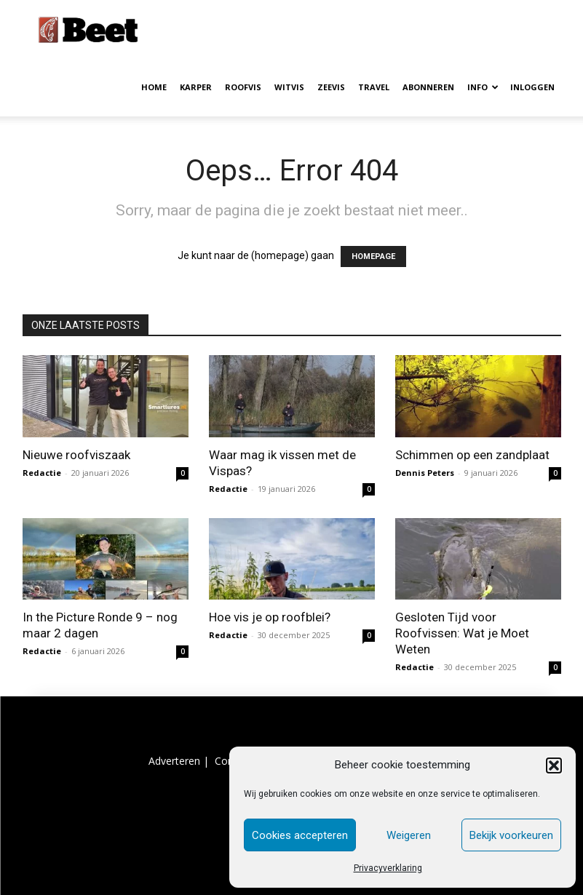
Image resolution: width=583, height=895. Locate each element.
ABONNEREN (428, 86)
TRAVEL (373, 86)
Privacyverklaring (388, 868)
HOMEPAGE (373, 256)
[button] (554, 765)
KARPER (196, 86)
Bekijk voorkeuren (511, 835)
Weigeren (408, 835)
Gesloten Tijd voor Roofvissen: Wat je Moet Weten (462, 633)
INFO (483, 86)
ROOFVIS (243, 86)
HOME (154, 86)
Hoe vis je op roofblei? (269, 617)
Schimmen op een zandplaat (472, 455)
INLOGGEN (532, 86)
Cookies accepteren (300, 835)
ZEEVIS (331, 86)
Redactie (42, 472)
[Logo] (88, 29)
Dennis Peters (424, 472)
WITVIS (289, 86)
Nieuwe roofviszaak (76, 455)
